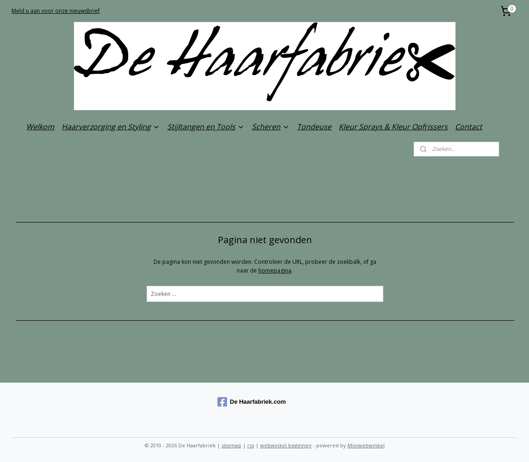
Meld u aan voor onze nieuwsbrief (55, 11)
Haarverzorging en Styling (111, 127)
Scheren (271, 127)
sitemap (231, 445)
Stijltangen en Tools (206, 127)
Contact (468, 127)
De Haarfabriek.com (251, 401)
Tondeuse (314, 127)
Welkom (40, 127)
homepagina (274, 270)
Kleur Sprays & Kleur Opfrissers (393, 127)
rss (250, 445)
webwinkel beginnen (286, 445)
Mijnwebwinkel (366, 445)
